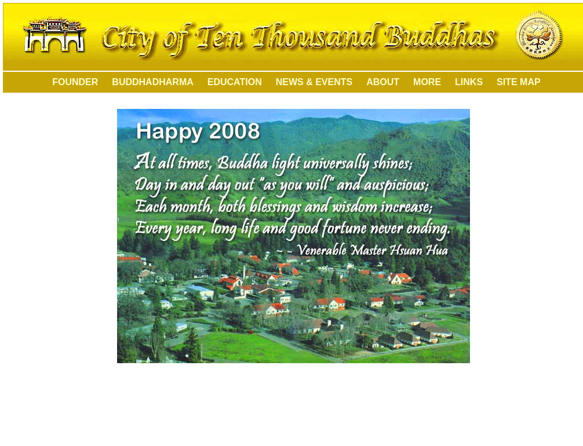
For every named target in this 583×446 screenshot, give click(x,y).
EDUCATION (234, 82)
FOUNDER (68, 82)
